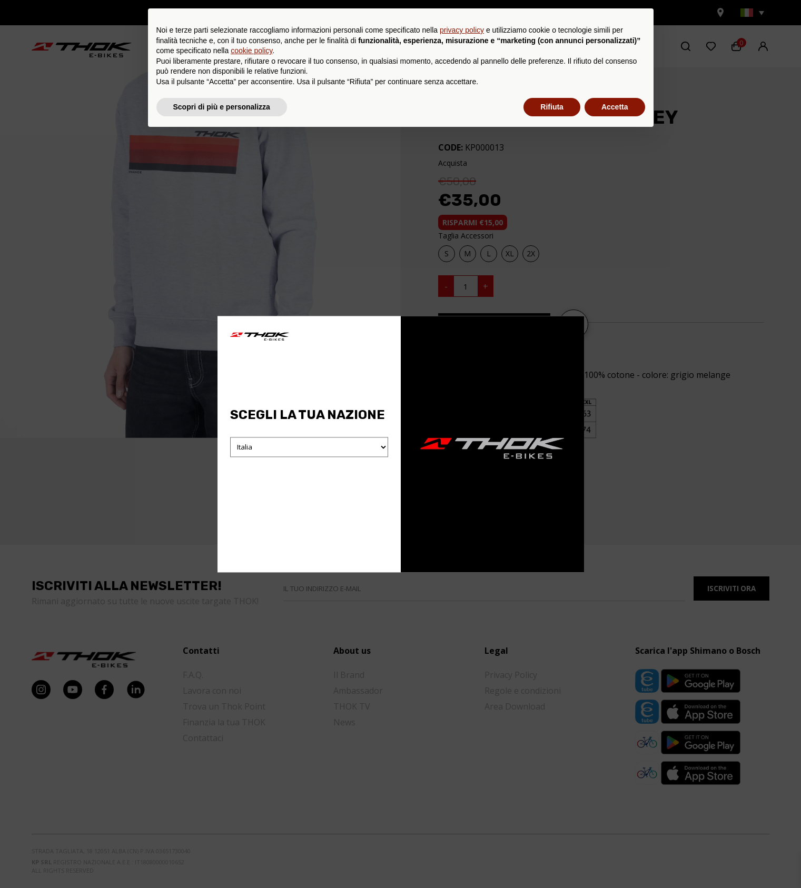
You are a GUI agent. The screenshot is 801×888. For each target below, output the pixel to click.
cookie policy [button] (251, 803)
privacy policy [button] (462, 783)
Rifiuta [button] (551, 859)
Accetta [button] (614, 859)
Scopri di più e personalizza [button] (221, 859)
